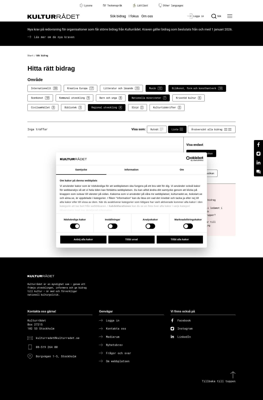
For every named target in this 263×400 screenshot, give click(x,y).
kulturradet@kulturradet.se (58, 338)
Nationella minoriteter (149, 98)
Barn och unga (110, 98)
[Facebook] (258, 144)
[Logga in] (195, 16)
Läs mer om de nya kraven (54, 37)
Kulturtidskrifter (167, 107)
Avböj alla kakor (83, 239)
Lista (177, 129)
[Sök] (216, 16)
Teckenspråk (112, 5)
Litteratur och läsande (121, 88)
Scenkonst (40, 98)
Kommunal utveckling (74, 98)
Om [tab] (182, 169)
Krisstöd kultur (188, 98)
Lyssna (86, 5)
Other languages (171, 5)
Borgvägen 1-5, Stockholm (56, 356)
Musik (155, 88)
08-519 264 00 (47, 347)
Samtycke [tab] (81, 169)
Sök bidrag (118, 16)
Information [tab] (131, 169)
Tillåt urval (131, 239)
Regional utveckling (106, 107)
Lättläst (140, 5)
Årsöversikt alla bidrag (211, 129)
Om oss (147, 16)
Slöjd (137, 107)
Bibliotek (73, 107)
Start (30, 55)
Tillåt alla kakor (180, 239)
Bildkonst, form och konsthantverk (197, 88)
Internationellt (44, 88)
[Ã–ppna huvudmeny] (230, 16)
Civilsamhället (43, 107)
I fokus (134, 16)
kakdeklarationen (120, 206)
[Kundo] (258, 171)
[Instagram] (258, 153)
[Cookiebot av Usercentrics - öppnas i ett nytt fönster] (188, 158)
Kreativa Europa (80, 88)
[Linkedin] (258, 162)
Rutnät (156, 129)
